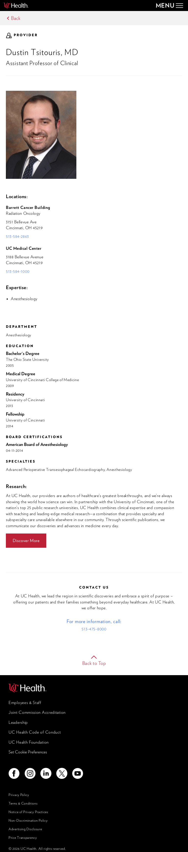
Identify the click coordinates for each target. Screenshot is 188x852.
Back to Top (94, 663)
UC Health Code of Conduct (35, 732)
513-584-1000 (18, 271)
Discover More (26, 540)
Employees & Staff (25, 702)
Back (16, 18)
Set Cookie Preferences (28, 752)
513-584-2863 (17, 236)
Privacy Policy (19, 795)
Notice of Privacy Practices (28, 812)
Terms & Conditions (23, 803)
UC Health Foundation (29, 742)
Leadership (18, 722)
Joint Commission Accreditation (37, 712)
